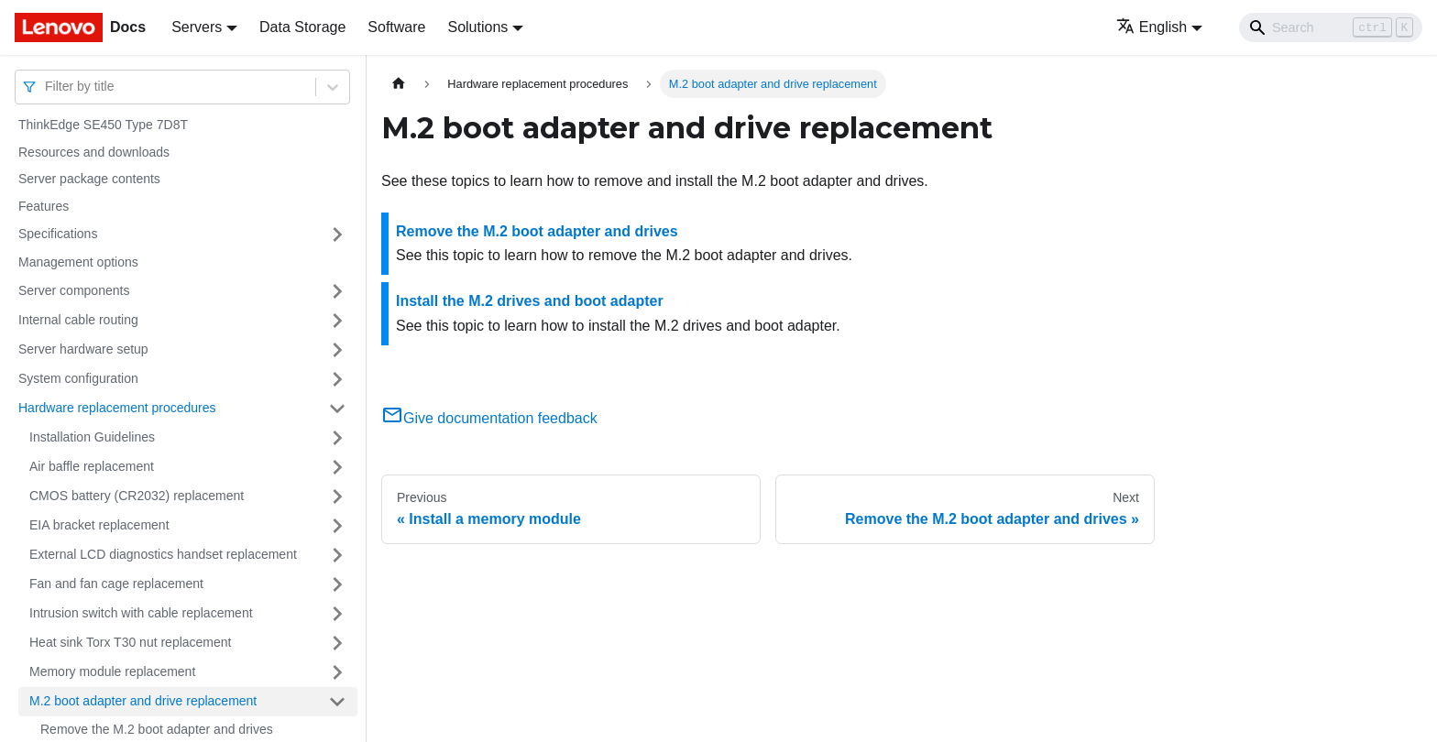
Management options (78, 262)
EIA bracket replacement (99, 525)
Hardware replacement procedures (117, 407)
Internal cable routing (78, 319)
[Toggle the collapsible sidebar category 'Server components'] (337, 291)
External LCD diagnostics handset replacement (163, 554)
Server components (73, 290)
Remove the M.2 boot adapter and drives (537, 231)
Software (396, 27)
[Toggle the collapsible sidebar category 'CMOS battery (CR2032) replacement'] (337, 496)
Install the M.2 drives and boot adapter (530, 301)
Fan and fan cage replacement (116, 583)
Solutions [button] (477, 27)
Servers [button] (196, 27)
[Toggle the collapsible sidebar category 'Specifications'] (337, 234)
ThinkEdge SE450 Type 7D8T (103, 124)
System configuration (78, 378)
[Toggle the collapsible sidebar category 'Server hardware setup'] (337, 350)
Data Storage (302, 27)
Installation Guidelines (92, 437)
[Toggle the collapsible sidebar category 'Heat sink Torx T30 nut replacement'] (337, 643)
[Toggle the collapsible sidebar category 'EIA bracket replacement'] (337, 525)
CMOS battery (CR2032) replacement (136, 495)
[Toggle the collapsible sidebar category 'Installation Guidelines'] (337, 438)
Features (43, 206)
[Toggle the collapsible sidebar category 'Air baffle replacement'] (337, 467)
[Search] (1330, 27)
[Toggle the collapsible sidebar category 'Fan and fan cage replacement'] (337, 584)
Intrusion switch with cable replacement (141, 613)
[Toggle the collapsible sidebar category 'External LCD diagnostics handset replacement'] (337, 555)
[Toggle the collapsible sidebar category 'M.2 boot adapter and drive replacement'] (337, 701)
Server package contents (89, 178)
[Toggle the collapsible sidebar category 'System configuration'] (337, 379)
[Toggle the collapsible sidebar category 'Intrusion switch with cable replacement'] (337, 613)
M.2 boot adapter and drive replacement (143, 700)
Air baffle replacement (91, 466)
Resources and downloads (94, 152)
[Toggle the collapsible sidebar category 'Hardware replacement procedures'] (337, 408)
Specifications (57, 233)
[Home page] (398, 84)
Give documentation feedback (489, 418)
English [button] (1151, 27)
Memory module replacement (112, 671)
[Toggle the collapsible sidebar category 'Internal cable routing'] (337, 320)
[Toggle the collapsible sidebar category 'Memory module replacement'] (337, 672)
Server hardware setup (83, 349)
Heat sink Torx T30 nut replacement (130, 642)
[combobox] (47, 86)
